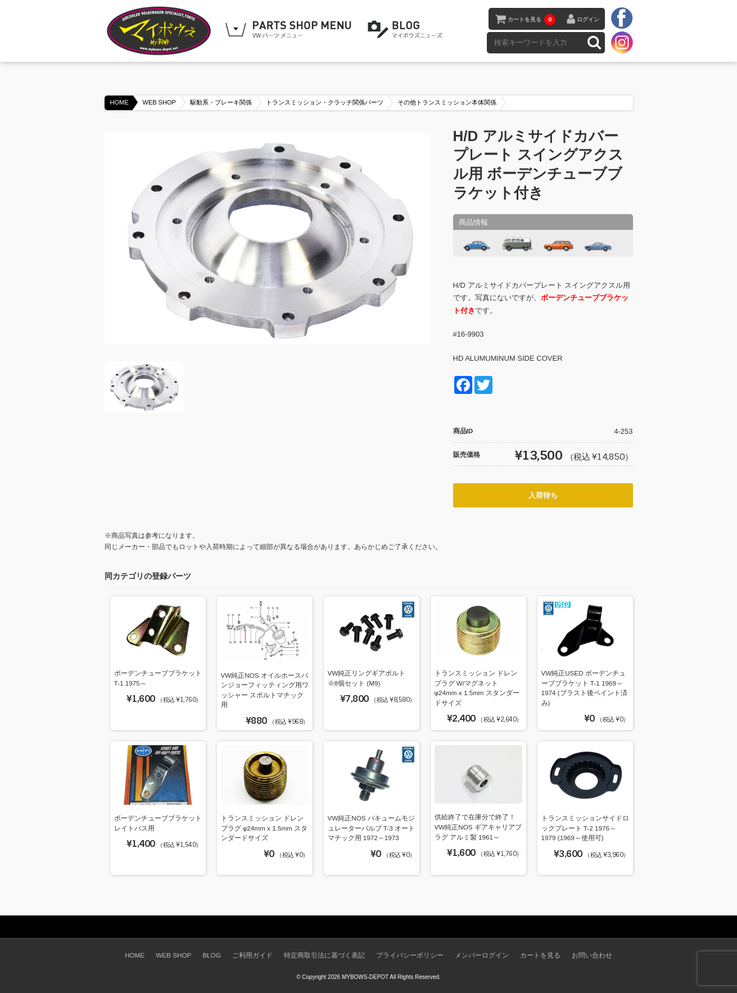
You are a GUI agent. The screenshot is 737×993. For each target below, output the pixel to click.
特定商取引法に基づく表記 (324, 955)
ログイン (588, 19)
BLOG (407, 30)
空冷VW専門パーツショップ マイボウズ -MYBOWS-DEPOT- (161, 31)
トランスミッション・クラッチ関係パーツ (324, 102)
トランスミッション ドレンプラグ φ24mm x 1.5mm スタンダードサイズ (264, 827)
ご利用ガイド (252, 955)
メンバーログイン (482, 955)
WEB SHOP (159, 102)
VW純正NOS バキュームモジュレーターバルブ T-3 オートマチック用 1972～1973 (371, 827)
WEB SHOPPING (290, 30)
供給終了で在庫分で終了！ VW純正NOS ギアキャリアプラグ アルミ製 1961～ (478, 826)
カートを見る (531, 19)
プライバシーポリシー (410, 955)
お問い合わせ (592, 955)
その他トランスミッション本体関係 (446, 102)
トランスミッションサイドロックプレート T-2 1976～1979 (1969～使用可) (585, 827)
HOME (119, 102)
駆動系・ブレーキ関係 (221, 102)
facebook (622, 18)
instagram (622, 42)
